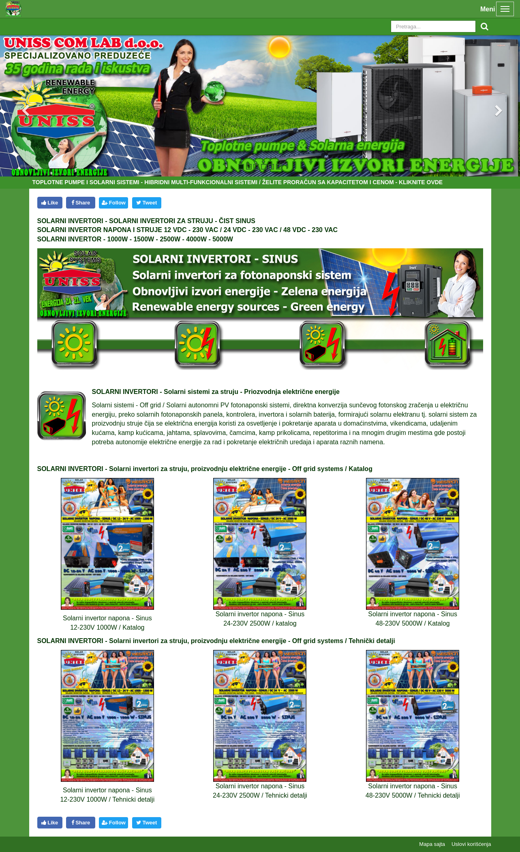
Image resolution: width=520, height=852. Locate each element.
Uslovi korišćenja (471, 844)
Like (49, 203)
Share (80, 203)
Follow (114, 203)
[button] (19, 105)
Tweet (146, 203)
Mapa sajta (432, 844)
